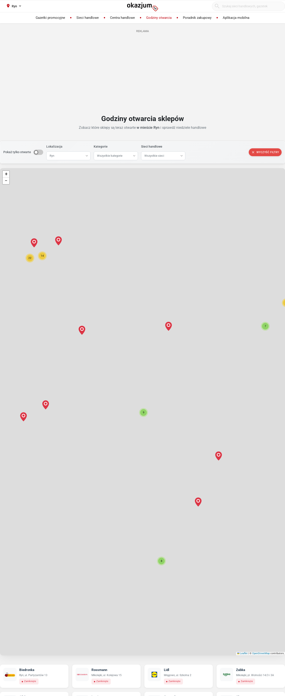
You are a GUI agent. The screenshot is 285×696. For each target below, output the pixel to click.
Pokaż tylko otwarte (17, 152)
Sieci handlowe (151, 146)
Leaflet (242, 653)
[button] (143, 412)
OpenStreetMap (261, 653)
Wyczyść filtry (265, 152)
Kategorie (101, 146)
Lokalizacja (54, 146)
